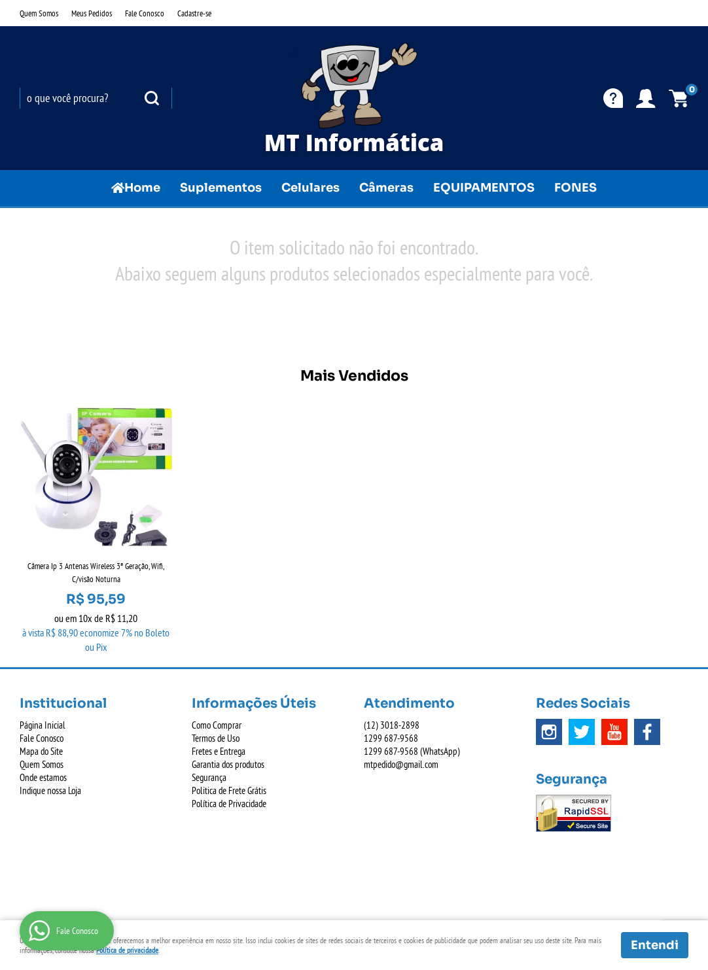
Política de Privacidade (229, 803)
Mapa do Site (41, 751)
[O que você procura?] (151, 98)
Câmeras (386, 188)
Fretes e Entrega (218, 751)
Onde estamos (43, 777)
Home (142, 188)
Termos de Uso (215, 738)
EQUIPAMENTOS (484, 188)
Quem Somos (39, 13)
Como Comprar (216, 725)
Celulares (310, 188)
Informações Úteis (254, 703)
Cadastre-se (194, 13)
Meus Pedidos (91, 13)
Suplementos (221, 188)
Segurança (209, 777)
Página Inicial (42, 725)
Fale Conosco (144, 13)
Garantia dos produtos (228, 764)
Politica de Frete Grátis (229, 790)
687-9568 (391, 738)
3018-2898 (391, 725)
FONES (575, 188)
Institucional (63, 703)
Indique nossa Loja (50, 790)
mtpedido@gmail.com (401, 764)
